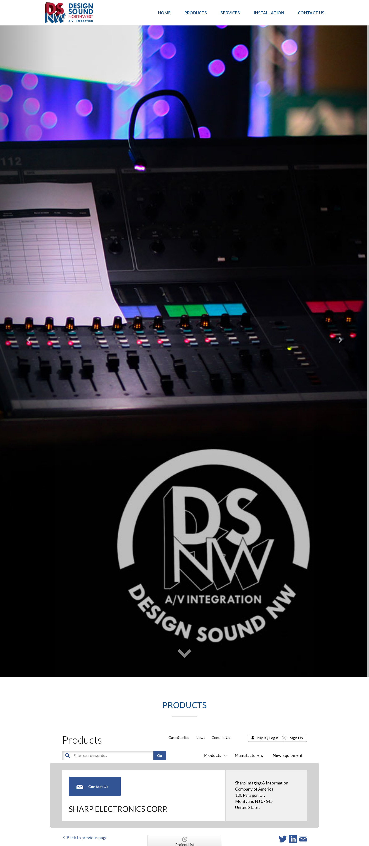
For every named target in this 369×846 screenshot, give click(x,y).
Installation (269, 12)
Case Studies (178, 737)
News (200, 737)
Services (230, 12)
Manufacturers (249, 755)
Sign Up (296, 737)
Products (214, 755)
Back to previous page (85, 837)
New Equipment (288, 755)
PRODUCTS (195, 12)
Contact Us (311, 12)
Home (164, 12)
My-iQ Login (267, 737)
